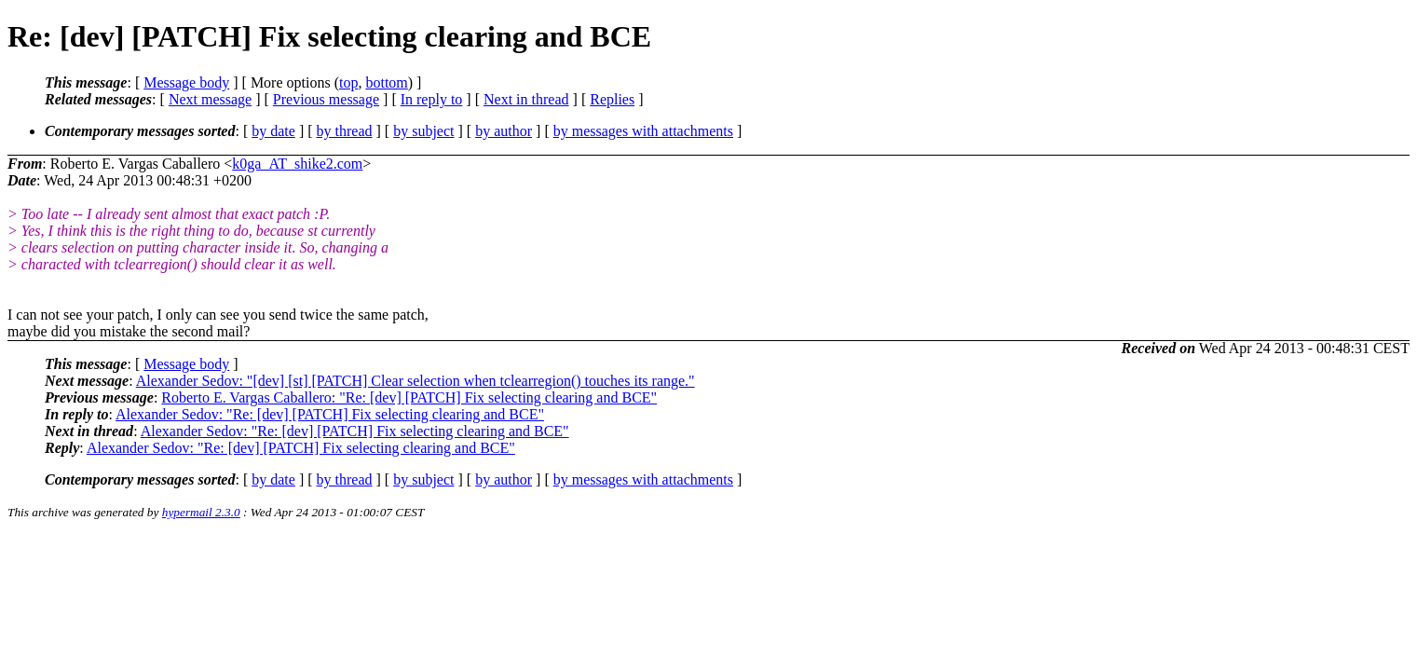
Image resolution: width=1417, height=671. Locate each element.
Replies (612, 99)
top (348, 82)
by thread (345, 131)
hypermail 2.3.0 (201, 512)
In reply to (432, 99)
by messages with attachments (643, 131)
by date (273, 131)
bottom (386, 82)
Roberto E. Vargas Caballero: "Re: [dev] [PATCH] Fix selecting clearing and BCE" (409, 397)
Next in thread (526, 99)
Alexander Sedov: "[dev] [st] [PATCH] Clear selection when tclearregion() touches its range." (415, 381)
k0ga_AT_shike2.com (297, 163)
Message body (186, 82)
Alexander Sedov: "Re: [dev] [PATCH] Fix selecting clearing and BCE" (330, 414)
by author (503, 131)
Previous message (326, 99)
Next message (210, 99)
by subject (423, 131)
